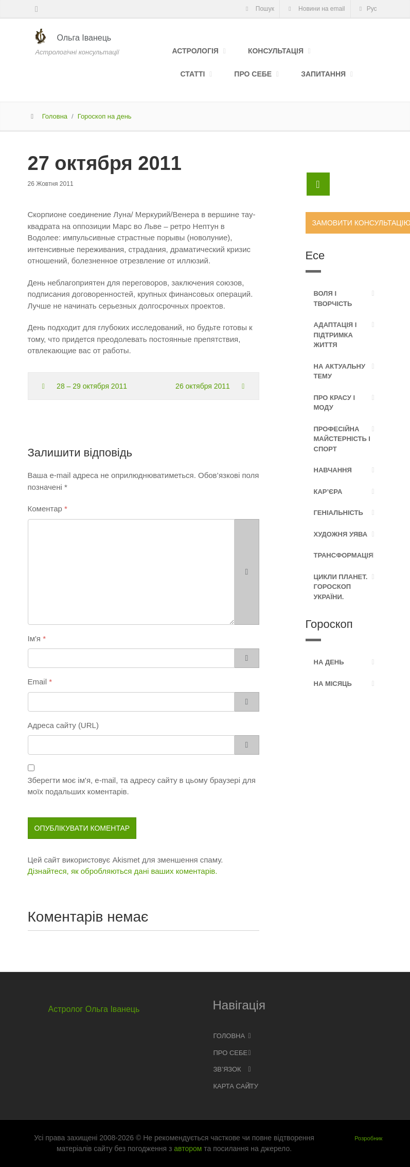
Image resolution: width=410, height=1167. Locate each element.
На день (329, 662)
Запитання (323, 74)
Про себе (253, 74)
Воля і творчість (333, 299)
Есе (315, 255)
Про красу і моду (334, 403)
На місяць (333, 683)
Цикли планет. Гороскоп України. (341, 587)
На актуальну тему (340, 371)
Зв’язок (227, 1069)
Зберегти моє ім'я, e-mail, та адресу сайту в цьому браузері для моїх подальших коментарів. (142, 786)
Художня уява (341, 534)
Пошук (258, 8)
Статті (193, 74)
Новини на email (315, 8)
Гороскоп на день (105, 116)
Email (37, 681)
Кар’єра (328, 491)
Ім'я (34, 638)
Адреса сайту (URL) (63, 725)
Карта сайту (235, 1086)
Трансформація (343, 555)
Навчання (333, 470)
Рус (366, 8)
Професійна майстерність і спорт (342, 439)
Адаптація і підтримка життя (335, 335)
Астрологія (195, 51)
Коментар (45, 508)
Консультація (276, 51)
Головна (54, 116)
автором (188, 1148)
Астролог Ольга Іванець (94, 1009)
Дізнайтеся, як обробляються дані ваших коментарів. (123, 871)
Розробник (368, 1138)
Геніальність (338, 512)
